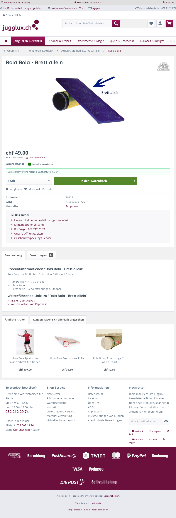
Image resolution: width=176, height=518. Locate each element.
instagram (155, 431)
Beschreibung (13, 255)
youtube (137, 439)
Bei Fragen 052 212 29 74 (29, 229)
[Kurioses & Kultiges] (152, 41)
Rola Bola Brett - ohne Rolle (67, 358)
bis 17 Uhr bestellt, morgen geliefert (22, 8)
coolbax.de (95, 503)
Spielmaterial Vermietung (17, 2)
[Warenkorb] (169, 23)
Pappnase (72, 206)
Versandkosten (111, 495)
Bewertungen (41, 255)
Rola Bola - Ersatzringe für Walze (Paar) (109, 360)
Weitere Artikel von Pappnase (27, 304)
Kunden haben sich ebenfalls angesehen (58, 319)
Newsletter (53, 394)
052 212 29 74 (17, 411)
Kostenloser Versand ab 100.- (67, 8)
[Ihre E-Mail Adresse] (145, 421)
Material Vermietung (59, 416)
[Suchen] (116, 23)
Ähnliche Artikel (15, 319)
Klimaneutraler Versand (89, 2)
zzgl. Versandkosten (34, 157)
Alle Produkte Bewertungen (105, 420)
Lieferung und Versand (61, 411)
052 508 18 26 (25, 425)
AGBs (91, 407)
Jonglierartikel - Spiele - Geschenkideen (88, 509)
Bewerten (46, 189)
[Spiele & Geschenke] (122, 41)
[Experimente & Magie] (90, 41)
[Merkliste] (151, 23)
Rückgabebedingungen (61, 398)
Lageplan (96, 8)
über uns (170, 2)
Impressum (95, 411)
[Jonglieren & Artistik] (28, 41)
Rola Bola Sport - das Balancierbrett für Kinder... (25, 360)
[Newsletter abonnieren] (166, 421)
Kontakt (51, 407)
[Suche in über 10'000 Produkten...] (91, 23)
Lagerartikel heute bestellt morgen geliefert (41, 220)
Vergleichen (15, 189)
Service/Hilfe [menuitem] (12, 15)
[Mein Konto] (160, 23)
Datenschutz (96, 394)
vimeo (152, 439)
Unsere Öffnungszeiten (28, 233)
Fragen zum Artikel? (21, 300)
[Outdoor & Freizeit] (59, 41)
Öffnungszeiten (22, 429)
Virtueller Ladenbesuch (61, 420)
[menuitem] (91, 25)
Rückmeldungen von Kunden (106, 416)
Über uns (93, 403)
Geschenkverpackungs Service (33, 238)
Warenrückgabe (56, 403)
